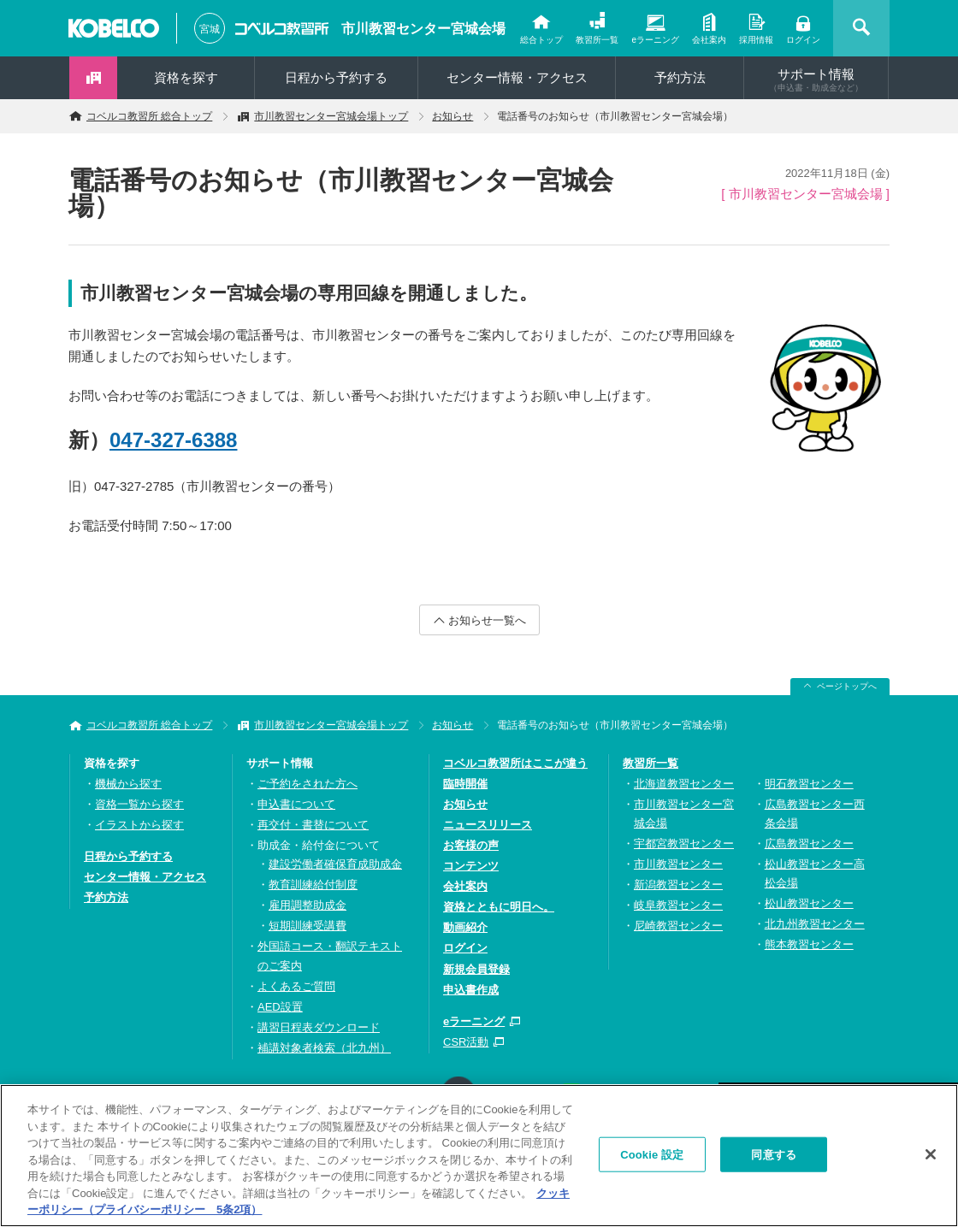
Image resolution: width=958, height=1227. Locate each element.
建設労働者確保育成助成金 (335, 864)
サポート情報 (816, 79)
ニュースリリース (487, 824)
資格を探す (186, 77)
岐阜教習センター (678, 905)
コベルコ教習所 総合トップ (149, 116)
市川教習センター (678, 864)
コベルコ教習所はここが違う (515, 763)
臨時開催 (465, 783)
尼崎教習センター (678, 925)
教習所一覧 (597, 39)
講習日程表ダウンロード (318, 1027)
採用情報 (756, 39)
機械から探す (128, 783)
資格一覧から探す (139, 804)
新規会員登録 (476, 969)
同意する (773, 1155)
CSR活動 (465, 1041)
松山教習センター (809, 903)
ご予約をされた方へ (307, 783)
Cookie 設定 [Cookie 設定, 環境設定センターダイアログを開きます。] (651, 1155)
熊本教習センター (809, 944)
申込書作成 (471, 989)
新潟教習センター (678, 884)
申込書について (296, 804)
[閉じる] (930, 1155)
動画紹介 (465, 927)
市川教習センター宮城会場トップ (331, 116)
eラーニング (655, 39)
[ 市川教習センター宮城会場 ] (805, 193)
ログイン (803, 39)
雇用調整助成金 (307, 905)
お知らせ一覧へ (487, 620)
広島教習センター (809, 843)
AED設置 (280, 1006)
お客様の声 (471, 845)
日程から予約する (336, 77)
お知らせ (452, 116)
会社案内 (709, 39)
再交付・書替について (313, 824)
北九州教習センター (815, 923)
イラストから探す (139, 824)
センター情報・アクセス (517, 77)
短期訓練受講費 (307, 925)
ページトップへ (847, 686)
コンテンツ (471, 865)
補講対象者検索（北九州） (324, 1047)
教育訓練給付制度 (313, 884)
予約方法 (680, 77)
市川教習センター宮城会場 (423, 28)
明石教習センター (809, 783)
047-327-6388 (173, 439)
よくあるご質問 (296, 986)
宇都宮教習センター (684, 843)
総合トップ (541, 39)
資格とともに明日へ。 (498, 906)
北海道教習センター (684, 783)
